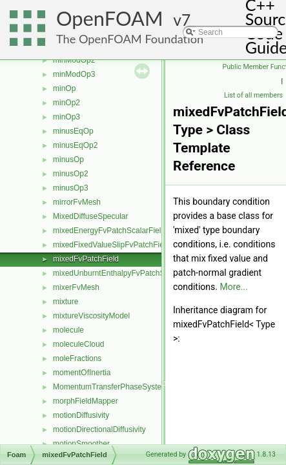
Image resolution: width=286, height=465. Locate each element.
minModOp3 (74, 74)
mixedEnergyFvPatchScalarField (109, 230)
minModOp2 (74, 60)
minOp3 (66, 116)
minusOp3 (70, 187)
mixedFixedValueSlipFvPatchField (111, 244)
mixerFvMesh (76, 287)
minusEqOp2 (75, 145)
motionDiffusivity (81, 415)
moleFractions (77, 358)
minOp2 (66, 102)
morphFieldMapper (85, 401)
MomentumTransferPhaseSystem (110, 386)
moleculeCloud (78, 344)
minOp (64, 88)
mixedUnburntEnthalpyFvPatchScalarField (125, 273)
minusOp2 (70, 173)
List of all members (253, 95)
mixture (65, 301)
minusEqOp (73, 131)
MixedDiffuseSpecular (90, 216)
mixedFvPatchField (86, 259)
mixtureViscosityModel (91, 315)
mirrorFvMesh (77, 202)
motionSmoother (81, 443)
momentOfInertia (81, 372)
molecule (68, 330)
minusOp (68, 159)
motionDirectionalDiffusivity (99, 429)
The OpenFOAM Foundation (129, 39)
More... (233, 287)
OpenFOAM (109, 18)
